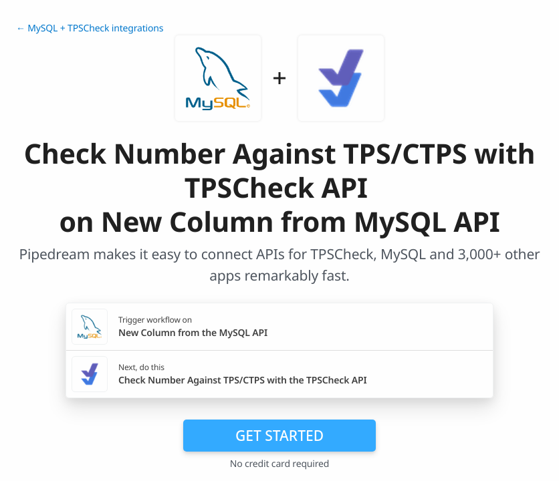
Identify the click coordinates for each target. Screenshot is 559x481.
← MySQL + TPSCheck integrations (89, 28)
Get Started (279, 435)
